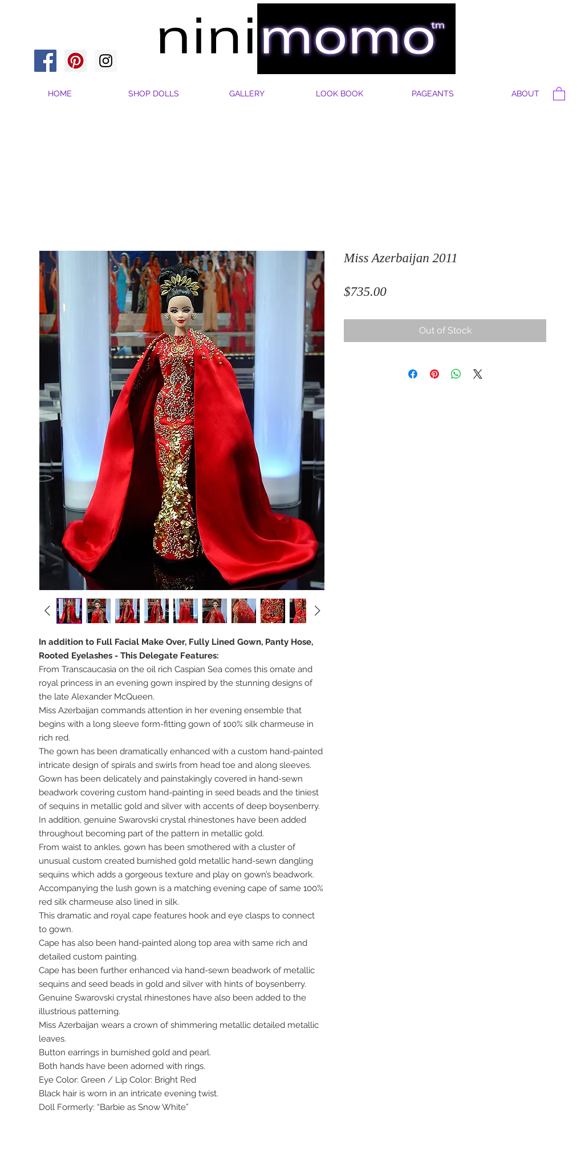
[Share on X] (478, 374)
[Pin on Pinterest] (434, 374)
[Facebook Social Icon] (45, 61)
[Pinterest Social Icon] (75, 61)
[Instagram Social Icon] (106, 61)
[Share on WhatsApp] (456, 374)
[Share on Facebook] (413, 374)
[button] (525, 94)
